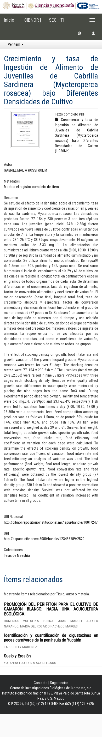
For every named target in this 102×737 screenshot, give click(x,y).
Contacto (41, 683)
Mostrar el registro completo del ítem (31, 187)
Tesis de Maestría (17, 555)
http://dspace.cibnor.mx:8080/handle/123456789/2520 (44, 539)
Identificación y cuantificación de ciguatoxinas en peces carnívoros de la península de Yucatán (51, 638)
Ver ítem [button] (16, 44)
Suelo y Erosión (17, 656)
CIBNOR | (32, 20)
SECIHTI (56, 20)
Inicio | (10, 20)
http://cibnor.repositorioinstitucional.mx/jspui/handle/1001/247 (51, 522)
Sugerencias (59, 683)
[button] (79, 33)
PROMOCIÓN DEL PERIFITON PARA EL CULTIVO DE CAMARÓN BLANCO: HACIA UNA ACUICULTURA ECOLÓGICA (51, 609)
